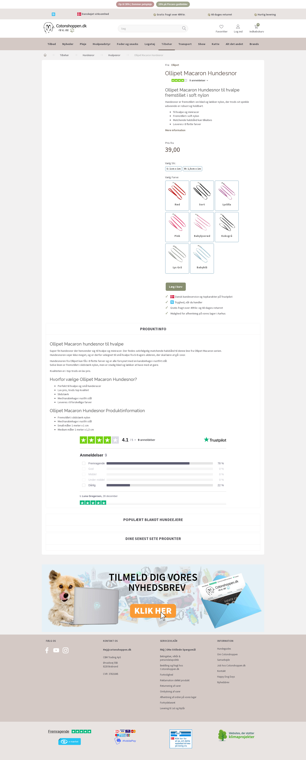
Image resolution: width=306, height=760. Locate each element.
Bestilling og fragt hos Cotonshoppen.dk (171, 667)
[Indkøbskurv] (256, 27)
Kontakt (221, 671)
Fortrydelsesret (167, 702)
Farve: (172, 178)
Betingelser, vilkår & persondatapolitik (170, 658)
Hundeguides (224, 648)
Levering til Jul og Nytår (172, 708)
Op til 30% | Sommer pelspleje (134, 4)
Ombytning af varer (170, 691)
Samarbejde (223, 660)
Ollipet (175, 65)
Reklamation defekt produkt (174, 680)
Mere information (175, 130)
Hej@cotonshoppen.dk (117, 649)
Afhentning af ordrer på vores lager (178, 697)
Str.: (170, 164)
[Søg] (184, 29)
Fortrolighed (166, 674)
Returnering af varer (170, 685)
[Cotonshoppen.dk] (65, 28)
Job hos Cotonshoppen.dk (231, 665)
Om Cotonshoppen (227, 654)
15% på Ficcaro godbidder (175, 4)
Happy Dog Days (226, 676)
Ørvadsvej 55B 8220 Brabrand (110, 664)
